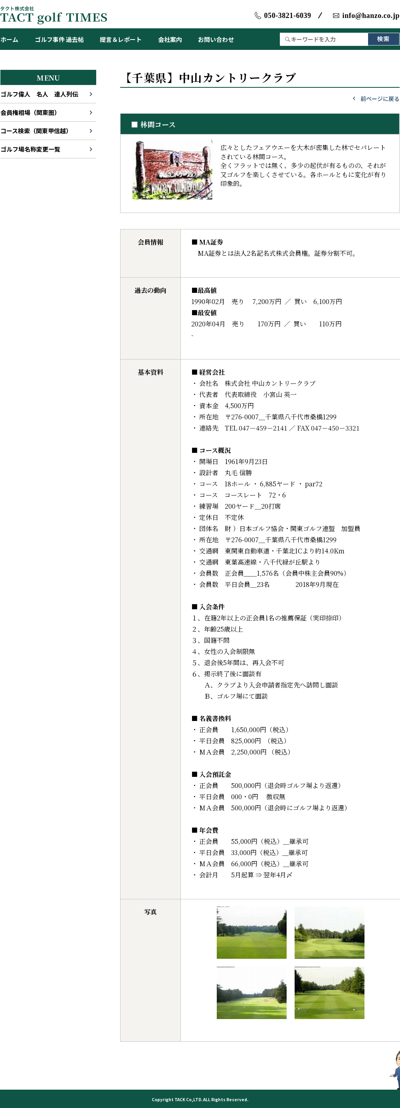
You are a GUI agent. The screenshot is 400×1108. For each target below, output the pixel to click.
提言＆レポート (121, 39)
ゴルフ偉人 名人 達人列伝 (39, 94)
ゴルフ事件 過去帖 (59, 39)
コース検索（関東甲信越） (36, 130)
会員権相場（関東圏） (30, 112)
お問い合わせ (216, 39)
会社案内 (170, 39)
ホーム (9, 39)
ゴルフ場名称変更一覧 (30, 149)
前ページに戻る (380, 99)
